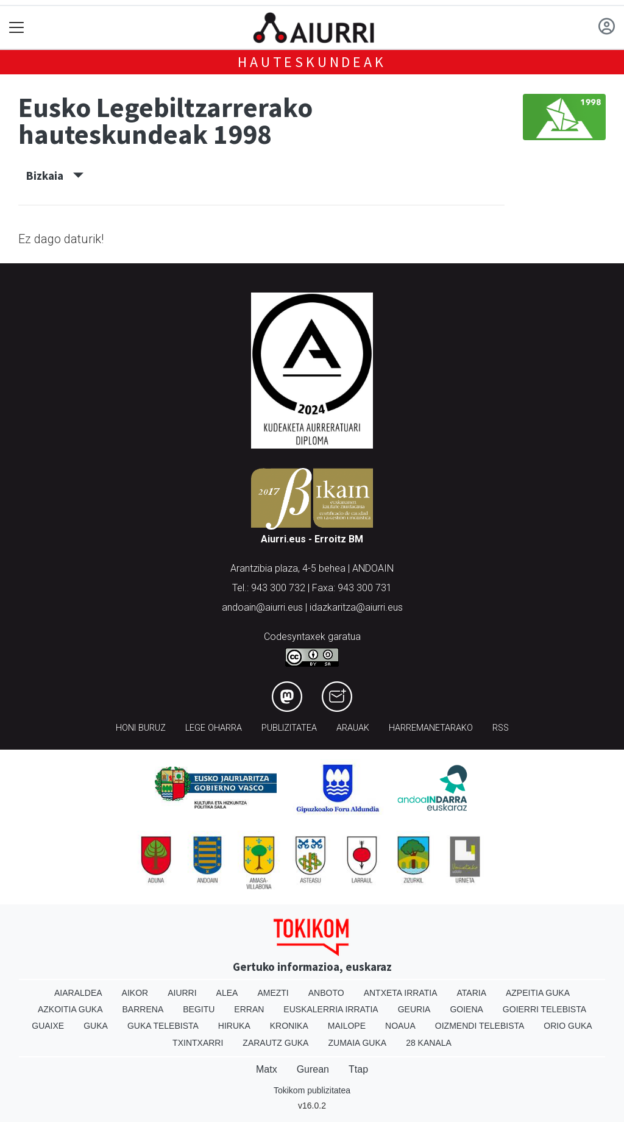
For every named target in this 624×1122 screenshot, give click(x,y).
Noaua (400, 1026)
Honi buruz (141, 728)
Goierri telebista (544, 1009)
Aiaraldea (78, 993)
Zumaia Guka (357, 1043)
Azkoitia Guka (70, 1009)
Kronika (289, 1026)
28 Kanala (429, 1043)
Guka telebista (163, 1026)
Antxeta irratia (401, 993)
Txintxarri (197, 1043)
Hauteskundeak (312, 61)
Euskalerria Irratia (330, 1009)
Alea (227, 993)
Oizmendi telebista (480, 1026)
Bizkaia (54, 175)
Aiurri (182, 993)
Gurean (313, 1069)
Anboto (326, 993)
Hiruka (234, 1026)
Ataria (471, 993)
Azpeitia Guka (538, 993)
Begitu (198, 1009)
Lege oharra (213, 728)
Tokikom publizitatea (312, 1090)
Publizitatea (289, 728)
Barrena (143, 1009)
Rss (500, 728)
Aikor (135, 993)
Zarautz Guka (275, 1043)
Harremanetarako (431, 728)
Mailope (347, 1026)
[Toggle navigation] (17, 27)
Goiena (466, 1009)
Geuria (414, 1009)
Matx (266, 1069)
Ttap (358, 1069)
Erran (249, 1009)
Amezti (272, 993)
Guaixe (48, 1026)
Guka (95, 1026)
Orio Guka (568, 1026)
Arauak (352, 728)
